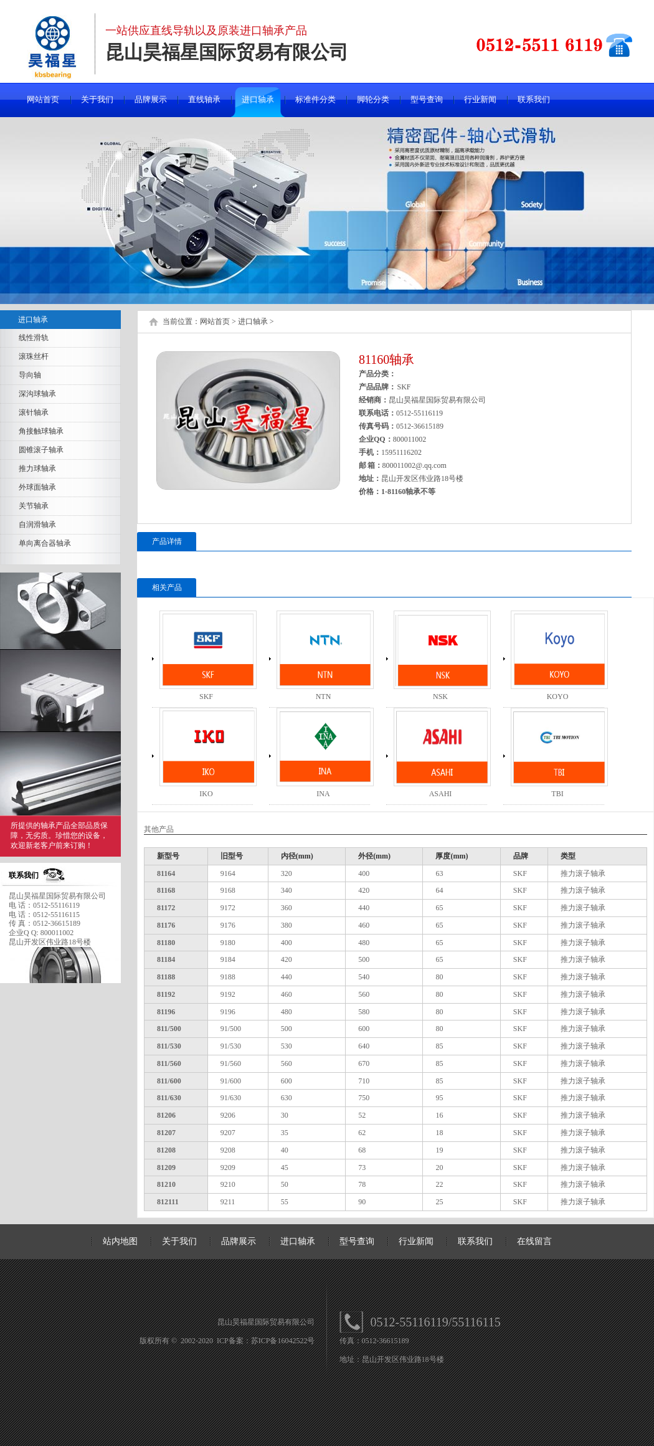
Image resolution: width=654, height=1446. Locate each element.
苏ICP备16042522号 (283, 1340)
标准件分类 (315, 99)
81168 (166, 890)
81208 (166, 1150)
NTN (323, 696)
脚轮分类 (373, 99)
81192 (166, 994)
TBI (557, 793)
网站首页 (43, 99)
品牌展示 (151, 99)
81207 (166, 1132)
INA (322, 793)
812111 (168, 1201)
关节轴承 (34, 506)
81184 (166, 959)
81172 (166, 907)
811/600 (169, 1081)
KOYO (558, 696)
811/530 (169, 1046)
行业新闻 (480, 99)
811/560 (169, 1063)
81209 (166, 1167)
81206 (166, 1115)
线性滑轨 (34, 337)
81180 (166, 942)
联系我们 (534, 99)
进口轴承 (258, 99)
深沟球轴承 (37, 393)
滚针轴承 (34, 412)
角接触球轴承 (41, 431)
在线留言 (534, 1241)
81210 (166, 1184)
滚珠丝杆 (34, 356)
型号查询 (426, 99)
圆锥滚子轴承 (41, 449)
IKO (205, 793)
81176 (166, 925)
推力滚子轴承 (583, 873)
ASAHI (440, 793)
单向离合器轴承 (45, 543)
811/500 (169, 1028)
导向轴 (30, 375)
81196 (166, 1011)
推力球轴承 (37, 468)
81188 (166, 977)
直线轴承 (204, 99)
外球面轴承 (37, 487)
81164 (166, 873)
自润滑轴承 (37, 524)
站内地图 (120, 1241)
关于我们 (97, 99)
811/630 (169, 1097)
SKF (206, 696)
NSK (440, 696)
